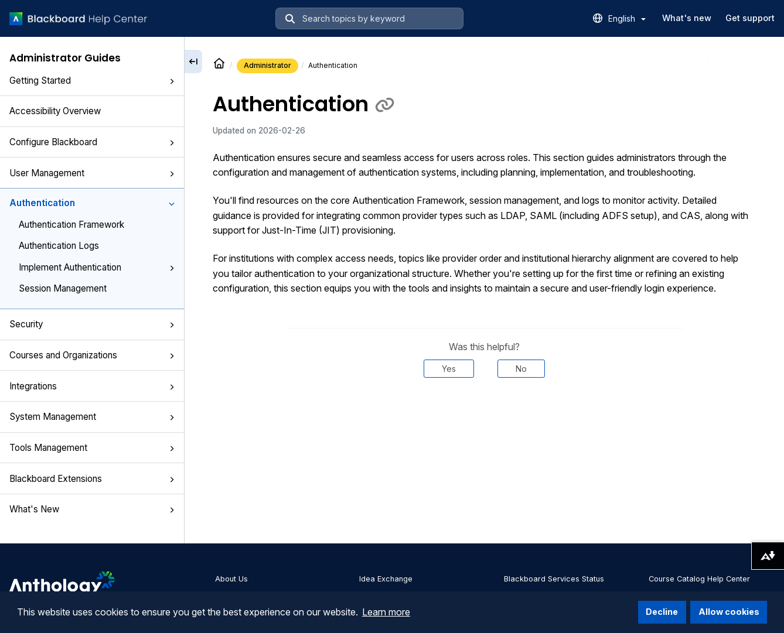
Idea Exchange (386, 578)
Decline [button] (662, 612)
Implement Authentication (97, 267)
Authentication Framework (71, 224)
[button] (172, 81)
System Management (92, 416)
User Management (92, 173)
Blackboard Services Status (554, 578)
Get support (750, 18)
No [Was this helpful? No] (521, 369)
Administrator (267, 65)
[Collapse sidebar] (193, 61)
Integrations (92, 386)
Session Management (63, 288)
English (627, 18)
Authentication (92, 202)
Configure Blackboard (92, 142)
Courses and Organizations (92, 355)
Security (92, 324)
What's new (686, 18)
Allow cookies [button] (728, 612)
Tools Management (92, 447)
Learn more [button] (386, 612)
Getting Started (92, 80)
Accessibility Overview (55, 111)
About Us (231, 578)
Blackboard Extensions (92, 478)
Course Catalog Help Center (699, 578)
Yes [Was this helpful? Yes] (449, 369)
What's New (92, 509)
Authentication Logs (59, 245)
